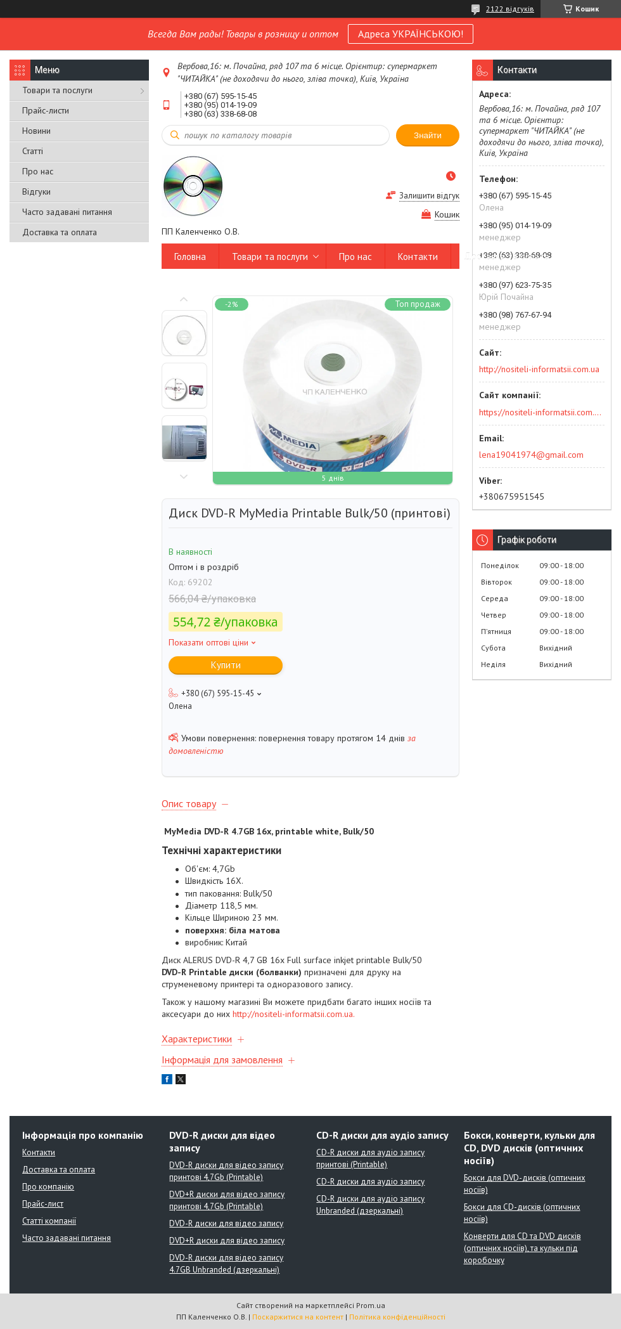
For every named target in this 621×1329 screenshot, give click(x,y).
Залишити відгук (429, 195)
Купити (226, 665)
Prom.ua (370, 1305)
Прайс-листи (45, 110)
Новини (36, 130)
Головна (190, 256)
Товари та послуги (57, 90)
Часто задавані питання (67, 211)
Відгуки (36, 191)
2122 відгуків (510, 8)
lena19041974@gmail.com (531, 454)
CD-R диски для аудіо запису (370, 1181)
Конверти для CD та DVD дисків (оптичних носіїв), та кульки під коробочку (522, 1248)
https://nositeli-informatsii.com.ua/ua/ (541, 412)
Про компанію (48, 1186)
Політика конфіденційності (397, 1316)
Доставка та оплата (59, 232)
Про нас (37, 171)
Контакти (418, 256)
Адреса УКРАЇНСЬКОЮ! (410, 33)
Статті (32, 151)
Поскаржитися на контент (297, 1316)
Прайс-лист (42, 1203)
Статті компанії (49, 1221)
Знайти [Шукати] (428, 135)
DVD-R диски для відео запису (226, 1223)
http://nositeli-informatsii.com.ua (539, 369)
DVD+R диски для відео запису (227, 1240)
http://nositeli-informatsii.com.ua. (294, 1014)
